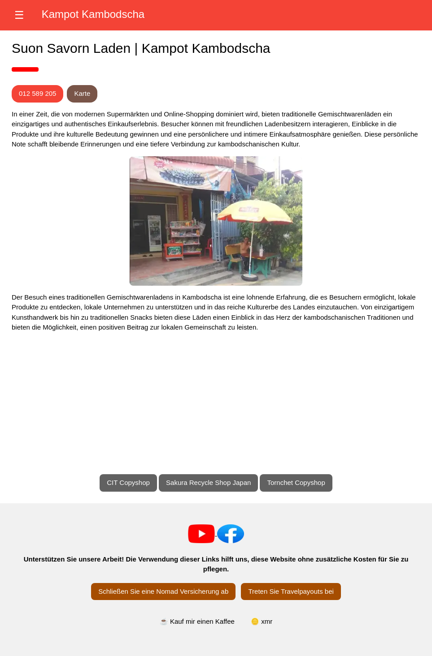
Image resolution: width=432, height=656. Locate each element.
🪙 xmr (261, 621)
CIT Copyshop (128, 482)
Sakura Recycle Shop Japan (208, 482)
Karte (82, 93)
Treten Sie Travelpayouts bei (290, 591)
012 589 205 (37, 93)
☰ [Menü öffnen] (19, 15)
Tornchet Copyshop (296, 482)
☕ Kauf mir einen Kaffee (197, 621)
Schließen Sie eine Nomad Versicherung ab (163, 591)
